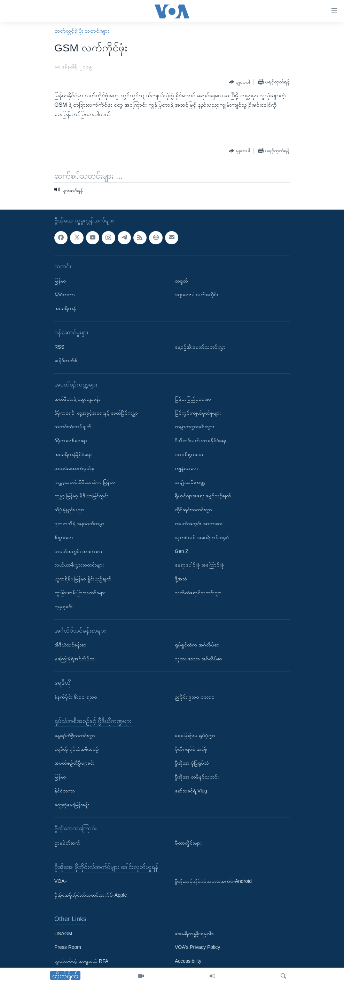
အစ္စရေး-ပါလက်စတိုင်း (196, 295)
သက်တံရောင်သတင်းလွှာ (198, 592)
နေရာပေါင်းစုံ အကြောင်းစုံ (199, 565)
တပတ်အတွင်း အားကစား (78, 551)
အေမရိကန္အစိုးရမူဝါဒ (194, 933)
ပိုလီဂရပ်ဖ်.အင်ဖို (191, 749)
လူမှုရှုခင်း (63, 606)
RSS (59, 347)
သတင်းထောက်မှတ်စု (74, 468)
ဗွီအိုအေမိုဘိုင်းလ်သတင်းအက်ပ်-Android (213, 881)
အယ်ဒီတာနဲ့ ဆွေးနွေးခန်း (77, 399)
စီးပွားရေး (63, 537)
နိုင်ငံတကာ (64, 295)
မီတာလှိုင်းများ (188, 843)
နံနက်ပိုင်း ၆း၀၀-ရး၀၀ (75, 697)
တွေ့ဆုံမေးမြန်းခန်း (71, 804)
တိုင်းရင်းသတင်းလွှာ (193, 510)
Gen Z (181, 551)
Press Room (67, 947)
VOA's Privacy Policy (197, 947)
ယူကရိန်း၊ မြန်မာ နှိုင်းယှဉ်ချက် (82, 579)
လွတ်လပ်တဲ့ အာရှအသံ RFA (81, 961)
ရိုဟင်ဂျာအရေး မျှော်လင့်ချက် (203, 496)
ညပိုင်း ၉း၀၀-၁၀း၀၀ (194, 697)
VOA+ (61, 881)
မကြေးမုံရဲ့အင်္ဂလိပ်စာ (74, 658)
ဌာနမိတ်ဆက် (67, 843)
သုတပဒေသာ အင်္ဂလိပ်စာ (198, 658)
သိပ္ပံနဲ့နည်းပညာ (69, 510)
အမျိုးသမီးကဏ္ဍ (190, 482)
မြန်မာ (60, 281)
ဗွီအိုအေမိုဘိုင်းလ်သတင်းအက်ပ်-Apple (90, 895)
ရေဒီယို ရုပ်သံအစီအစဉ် (76, 749)
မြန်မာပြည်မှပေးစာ (193, 399)
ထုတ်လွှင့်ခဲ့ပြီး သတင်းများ (81, 31)
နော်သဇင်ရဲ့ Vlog (191, 790)
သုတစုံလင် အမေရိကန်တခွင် (202, 537)
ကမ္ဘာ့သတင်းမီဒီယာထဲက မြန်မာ (84, 482)
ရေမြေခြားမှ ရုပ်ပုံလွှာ (195, 735)
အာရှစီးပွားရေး (189, 454)
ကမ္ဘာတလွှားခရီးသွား (194, 427)
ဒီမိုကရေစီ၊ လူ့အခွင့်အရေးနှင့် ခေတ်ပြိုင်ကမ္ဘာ (96, 413)
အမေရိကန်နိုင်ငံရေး (73, 454)
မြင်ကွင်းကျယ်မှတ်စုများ (198, 413)
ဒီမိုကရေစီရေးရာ (70, 440)
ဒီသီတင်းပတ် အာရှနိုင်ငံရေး (200, 440)
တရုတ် (181, 281)
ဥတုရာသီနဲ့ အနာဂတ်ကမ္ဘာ (79, 523)
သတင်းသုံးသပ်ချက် (73, 427)
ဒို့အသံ (181, 579)
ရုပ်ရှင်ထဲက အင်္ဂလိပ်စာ (197, 645)
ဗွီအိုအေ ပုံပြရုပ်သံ (192, 763)
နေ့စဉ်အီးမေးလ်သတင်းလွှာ (200, 347)
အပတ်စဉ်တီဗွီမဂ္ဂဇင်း (74, 763)
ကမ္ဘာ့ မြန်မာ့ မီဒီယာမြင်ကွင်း (81, 496)
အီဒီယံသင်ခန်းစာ (70, 645)
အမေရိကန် (65, 308)
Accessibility (188, 961)
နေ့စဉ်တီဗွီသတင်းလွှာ (74, 735)
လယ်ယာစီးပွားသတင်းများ (79, 565)
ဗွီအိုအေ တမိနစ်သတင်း (197, 777)
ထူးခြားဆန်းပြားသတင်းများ (79, 592)
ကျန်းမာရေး (186, 468)
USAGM (63, 933)
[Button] (239, 82)
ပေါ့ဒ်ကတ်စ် (65, 361)
